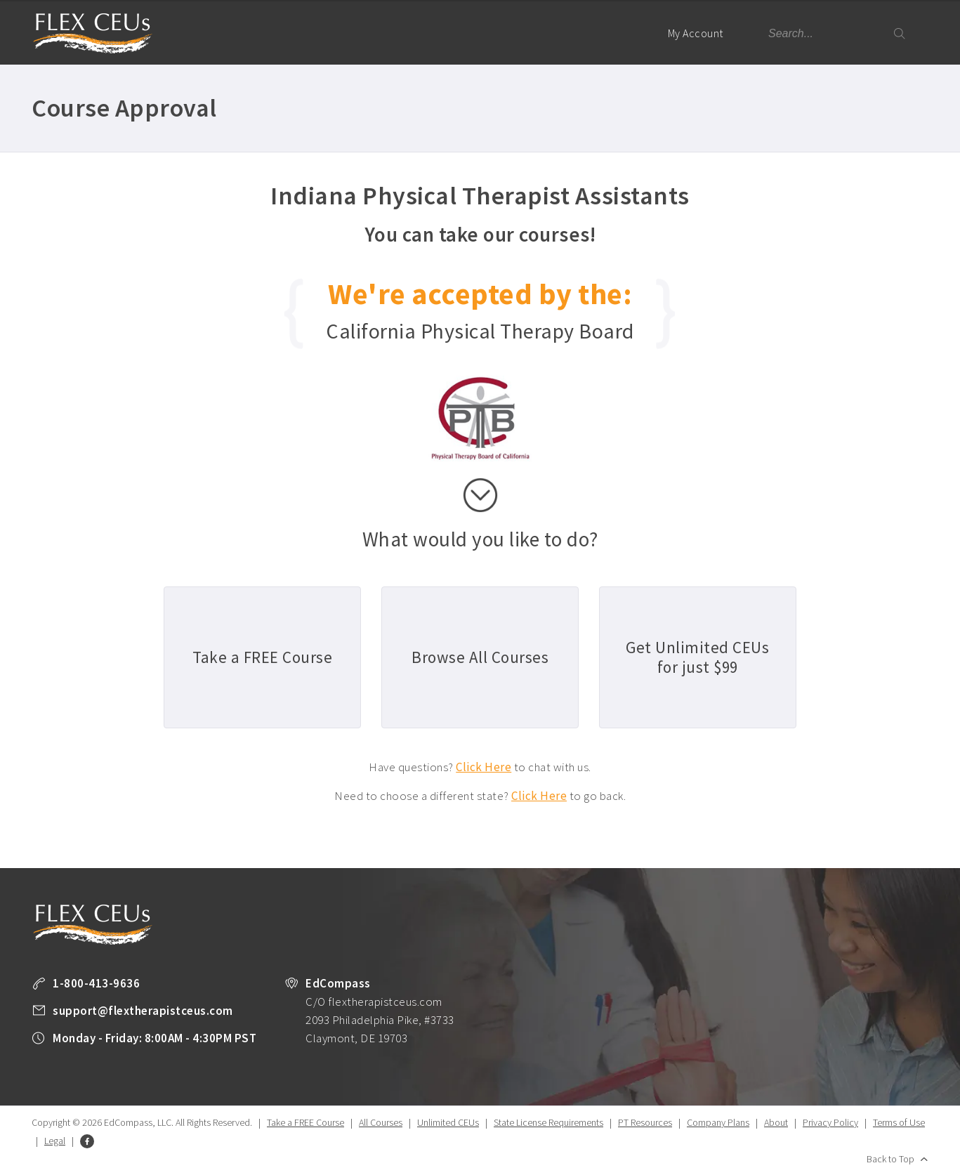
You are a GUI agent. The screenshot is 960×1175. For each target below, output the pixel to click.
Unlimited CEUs (448, 1122)
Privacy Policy (830, 1122)
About (776, 1122)
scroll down (480, 495)
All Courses (380, 1122)
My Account (701, 45)
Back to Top (890, 1159)
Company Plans (718, 1122)
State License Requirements (548, 1122)
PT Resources (645, 1122)
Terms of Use (899, 1122)
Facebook (87, 1141)
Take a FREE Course (305, 1122)
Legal (54, 1140)
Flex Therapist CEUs (93, 33)
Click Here (483, 767)
